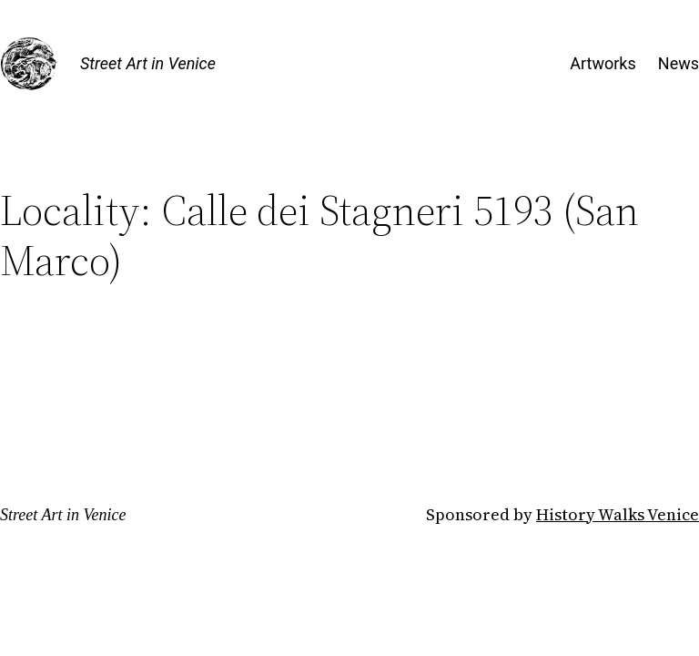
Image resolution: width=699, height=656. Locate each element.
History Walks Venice (617, 514)
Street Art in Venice (148, 63)
